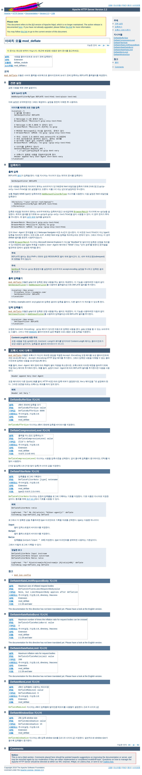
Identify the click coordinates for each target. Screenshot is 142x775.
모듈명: (8, 62)
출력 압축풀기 (15, 278)
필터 (117, 62)
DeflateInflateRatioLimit (123, 50)
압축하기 (118, 27)
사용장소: (13, 414)
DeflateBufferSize (121, 38)
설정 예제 (31, 217)
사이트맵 (136, 5)
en (99, 45)
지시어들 (117, 5)
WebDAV (33, 332)
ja (103, 45)
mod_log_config (22, 575)
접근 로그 (31, 499)
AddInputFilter (36, 314)
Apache (7, 13)
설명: (7, 57)
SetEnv (15, 269)
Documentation (31, 13)
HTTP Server (18, 13)
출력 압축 (13, 172)
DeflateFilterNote (121, 43)
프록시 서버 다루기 (123, 30)
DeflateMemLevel (121, 52)
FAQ (124, 5)
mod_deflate (10, 75)
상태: (7, 60)
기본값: (12, 411)
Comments (119, 67)
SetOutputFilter (17, 285)
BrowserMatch (81, 212)
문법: (11, 408)
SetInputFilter (16, 314)
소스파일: (9, 65)
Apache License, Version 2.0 (32, 770)
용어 (129, 5)
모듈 (110, 5)
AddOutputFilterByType (54, 194)
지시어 (36, 399)
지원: (11, 454)
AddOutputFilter (38, 285)
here (20, 27)
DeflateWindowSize (122, 54)
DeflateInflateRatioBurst (123, 47)
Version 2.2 (44, 13)
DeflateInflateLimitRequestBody (126, 45)
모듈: (11, 420)
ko (108, 45)
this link (69, 27)
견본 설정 (119, 24)
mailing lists (108, 762)
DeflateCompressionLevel (124, 40)
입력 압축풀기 (15, 307)
